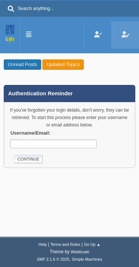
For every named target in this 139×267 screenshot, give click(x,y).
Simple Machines (87, 259)
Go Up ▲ (92, 244)
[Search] (11, 9)
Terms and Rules (65, 244)
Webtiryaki (80, 252)
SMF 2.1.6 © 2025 (53, 259)
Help (43, 244)
